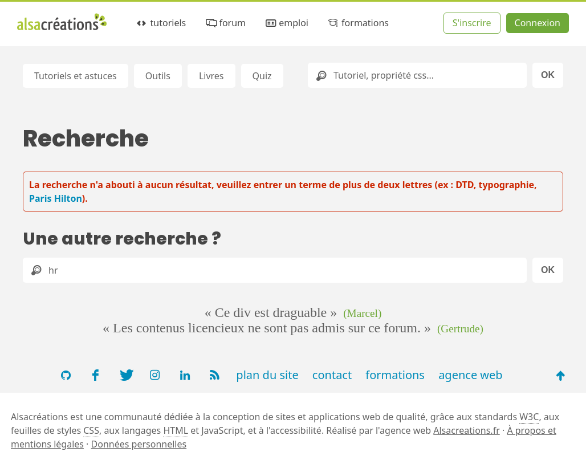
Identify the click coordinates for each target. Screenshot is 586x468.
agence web (470, 374)
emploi (286, 23)
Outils (157, 76)
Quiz (262, 76)
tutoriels (160, 23)
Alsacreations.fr (466, 430)
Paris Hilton (55, 198)
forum (225, 23)
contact (332, 374)
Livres (211, 76)
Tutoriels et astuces (75, 76)
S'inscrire (472, 23)
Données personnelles (139, 444)
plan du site (267, 374)
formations (358, 23)
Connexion (537, 23)
